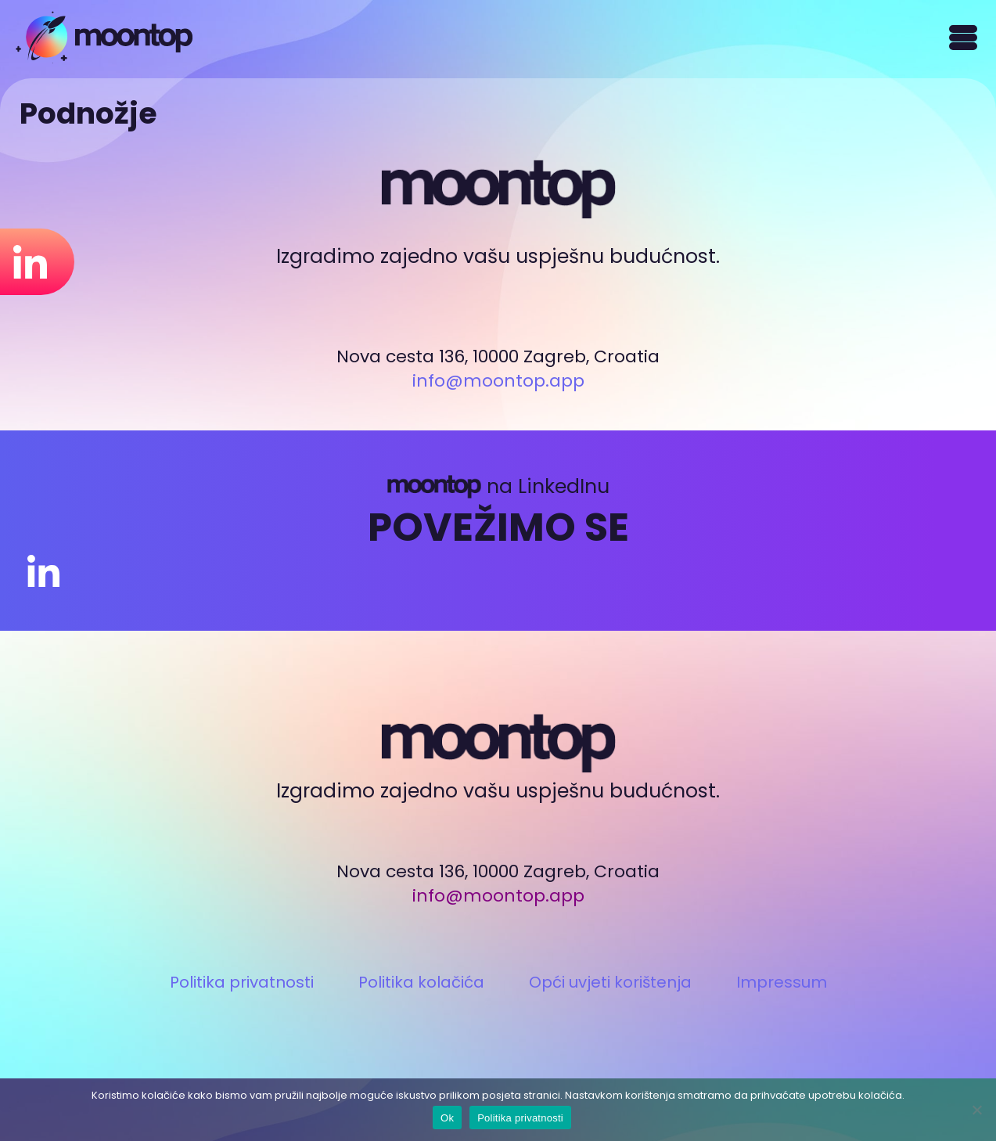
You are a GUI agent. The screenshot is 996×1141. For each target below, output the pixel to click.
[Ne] (976, 1110)
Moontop (104, 36)
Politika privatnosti (242, 982)
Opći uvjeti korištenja (610, 982)
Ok (447, 1118)
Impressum (781, 982)
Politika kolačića (421, 982)
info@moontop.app (498, 381)
